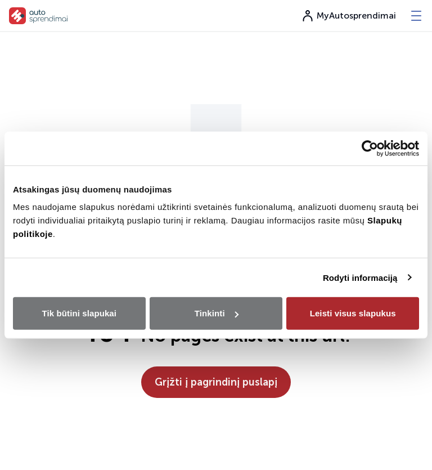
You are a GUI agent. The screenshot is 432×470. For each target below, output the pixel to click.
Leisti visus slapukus (353, 313)
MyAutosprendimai (348, 16)
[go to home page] (38, 16)
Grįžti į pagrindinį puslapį (216, 382)
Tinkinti (216, 313)
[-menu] (416, 16)
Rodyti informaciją (360, 277)
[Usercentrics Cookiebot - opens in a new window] (370, 148)
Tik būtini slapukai (79, 313)
